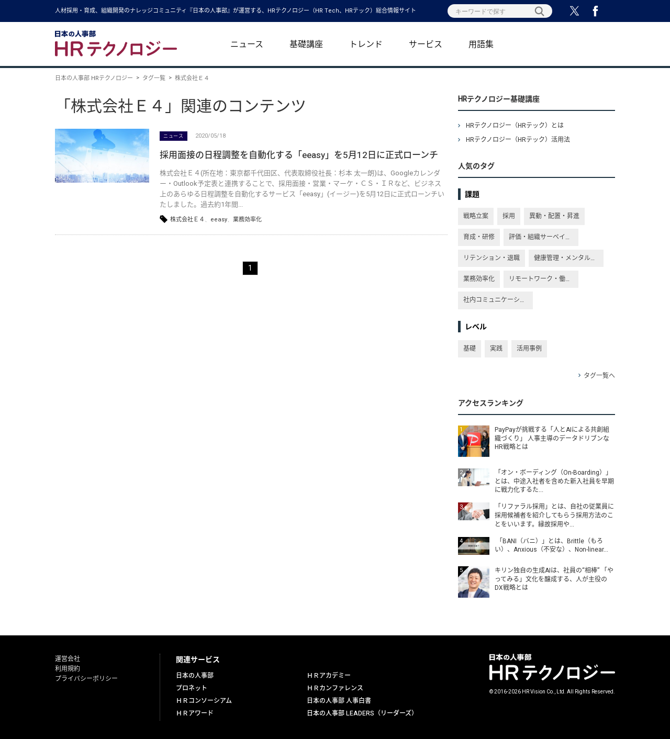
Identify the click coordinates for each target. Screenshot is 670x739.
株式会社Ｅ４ (187, 219)
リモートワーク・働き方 (543, 279)
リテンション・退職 (491, 258)
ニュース (246, 44)
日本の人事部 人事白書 (339, 701)
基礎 (469, 348)
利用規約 (67, 669)
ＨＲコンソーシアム (204, 701)
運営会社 (67, 659)
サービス (425, 44)
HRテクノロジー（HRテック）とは (515, 125)
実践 (496, 348)
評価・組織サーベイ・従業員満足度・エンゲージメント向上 (543, 237)
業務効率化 (247, 219)
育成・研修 (479, 237)
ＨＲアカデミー (329, 675)
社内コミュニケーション (497, 300)
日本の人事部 (195, 675)
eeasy (218, 219)
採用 (508, 216)
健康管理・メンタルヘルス (569, 258)
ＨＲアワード (195, 713)
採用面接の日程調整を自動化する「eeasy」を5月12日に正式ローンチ (299, 155)
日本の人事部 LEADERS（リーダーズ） (362, 713)
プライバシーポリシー (86, 679)
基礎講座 (306, 44)
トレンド (366, 44)
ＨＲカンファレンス (335, 688)
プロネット (191, 688)
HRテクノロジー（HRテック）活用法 (518, 139)
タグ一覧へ (599, 375)
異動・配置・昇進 (554, 216)
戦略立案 (475, 216)
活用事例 (529, 348)
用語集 (481, 44)
